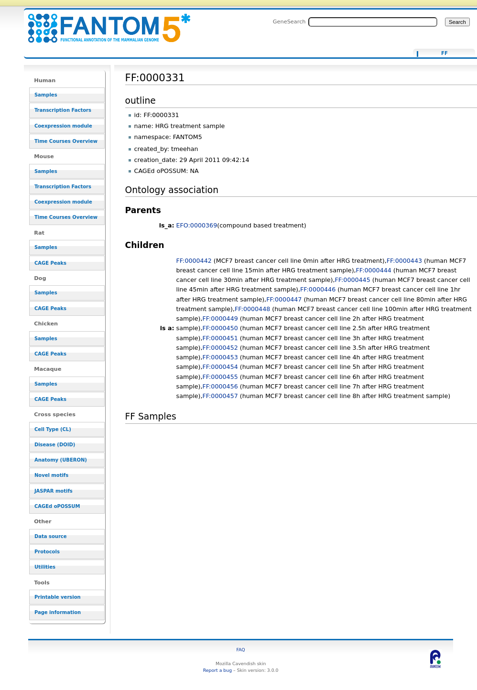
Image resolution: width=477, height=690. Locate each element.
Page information (57, 612)
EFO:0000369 (196, 225)
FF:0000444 (373, 270)
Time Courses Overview (66, 141)
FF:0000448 (252, 309)
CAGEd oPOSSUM (57, 506)
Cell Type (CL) (52, 429)
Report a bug (217, 670)
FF (444, 53)
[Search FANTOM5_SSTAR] (372, 22)
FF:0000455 (220, 376)
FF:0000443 (404, 260)
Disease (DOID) (54, 444)
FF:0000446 (318, 289)
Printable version (57, 597)
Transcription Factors (62, 110)
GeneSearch (289, 21)
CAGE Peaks (50, 263)
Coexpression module (63, 126)
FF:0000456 (220, 386)
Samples (45, 94)
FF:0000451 (220, 338)
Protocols (47, 551)
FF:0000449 (220, 318)
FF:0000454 (220, 366)
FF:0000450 (220, 328)
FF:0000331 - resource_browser (103, 22)
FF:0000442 (194, 260)
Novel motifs (51, 475)
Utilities (44, 567)
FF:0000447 (284, 299)
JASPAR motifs (53, 491)
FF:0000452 (220, 347)
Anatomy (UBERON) (60, 460)
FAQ (241, 649)
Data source (50, 536)
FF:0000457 (220, 395)
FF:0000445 (352, 279)
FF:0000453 (220, 357)
